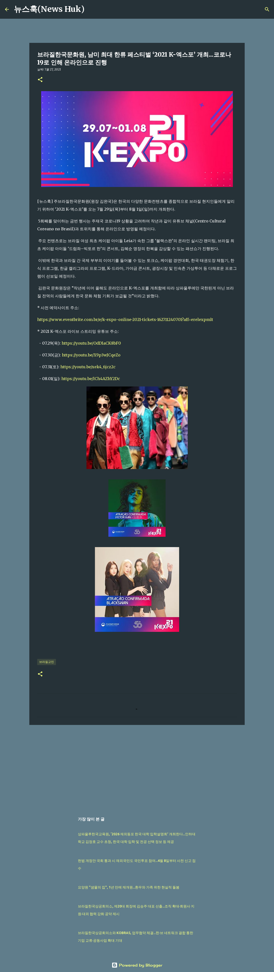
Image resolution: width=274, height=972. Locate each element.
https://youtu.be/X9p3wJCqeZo (91, 354)
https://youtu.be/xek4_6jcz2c (88, 366)
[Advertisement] (137, 766)
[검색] (91, 9)
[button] (40, 80)
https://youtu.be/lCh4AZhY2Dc (90, 378)
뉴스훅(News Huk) (49, 9)
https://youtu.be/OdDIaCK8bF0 (91, 343)
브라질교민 (46, 661)
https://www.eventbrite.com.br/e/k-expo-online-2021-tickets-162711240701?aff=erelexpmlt (125, 319)
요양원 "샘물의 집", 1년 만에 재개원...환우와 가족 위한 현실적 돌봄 (128, 887)
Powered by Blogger (137, 965)
